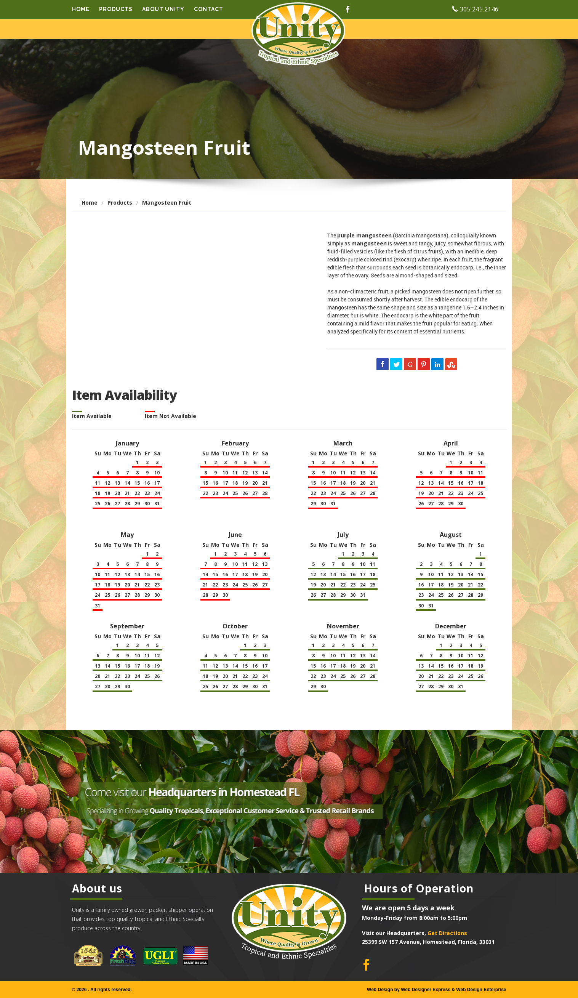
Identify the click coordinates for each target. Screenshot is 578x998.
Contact (208, 9)
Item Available (92, 416)
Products (116, 9)
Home (81, 9)
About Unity (163, 9)
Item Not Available (170, 416)
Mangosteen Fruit (166, 202)
